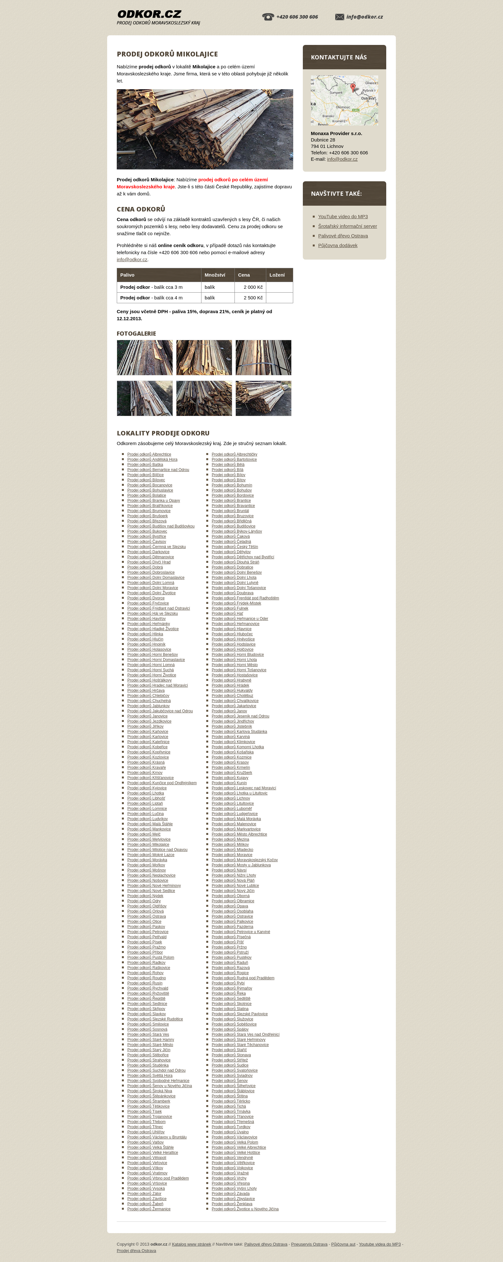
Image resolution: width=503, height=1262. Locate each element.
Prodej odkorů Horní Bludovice (238, 654)
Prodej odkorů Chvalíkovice (235, 701)
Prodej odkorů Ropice (230, 973)
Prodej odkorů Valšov (145, 1142)
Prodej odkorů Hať (227, 613)
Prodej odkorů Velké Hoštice (236, 1152)
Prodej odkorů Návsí (229, 870)
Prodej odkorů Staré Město (150, 1045)
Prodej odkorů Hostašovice (235, 675)
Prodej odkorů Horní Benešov (152, 654)
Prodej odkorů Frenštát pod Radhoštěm (245, 598)
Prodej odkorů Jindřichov (233, 721)
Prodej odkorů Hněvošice (233, 639)
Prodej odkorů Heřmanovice (236, 624)
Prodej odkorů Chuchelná (149, 701)
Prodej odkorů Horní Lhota (234, 659)
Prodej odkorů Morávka (147, 860)
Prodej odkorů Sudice (230, 1065)
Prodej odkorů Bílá (227, 470)
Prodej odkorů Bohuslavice (150, 490)
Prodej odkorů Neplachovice (151, 875)
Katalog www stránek (191, 1244)
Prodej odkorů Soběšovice (234, 1024)
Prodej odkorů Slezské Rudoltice (155, 1019)
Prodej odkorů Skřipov (146, 1009)
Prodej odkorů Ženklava (232, 1204)
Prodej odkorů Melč (143, 834)
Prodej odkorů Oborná (231, 896)
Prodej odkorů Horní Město (235, 665)
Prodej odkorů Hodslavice (234, 644)
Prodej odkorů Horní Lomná (151, 665)
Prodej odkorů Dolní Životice (151, 593)
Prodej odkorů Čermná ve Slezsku (156, 547)
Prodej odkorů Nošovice (147, 880)
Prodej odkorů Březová (146, 521)
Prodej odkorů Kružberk (232, 772)
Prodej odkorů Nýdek (145, 896)
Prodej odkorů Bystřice (146, 536)
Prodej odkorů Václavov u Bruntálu (157, 1137)
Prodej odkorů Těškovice (148, 1106)
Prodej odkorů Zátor (144, 1193)
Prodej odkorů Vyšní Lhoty (234, 1188)
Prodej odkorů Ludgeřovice (235, 813)
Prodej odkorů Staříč (229, 1050)
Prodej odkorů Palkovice (232, 921)
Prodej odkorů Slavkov (146, 1014)
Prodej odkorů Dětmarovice (150, 557)
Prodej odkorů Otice (144, 921)
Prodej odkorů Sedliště (231, 998)
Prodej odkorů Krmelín (231, 767)
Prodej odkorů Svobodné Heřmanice (158, 1080)
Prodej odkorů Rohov (145, 973)
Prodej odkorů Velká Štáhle (150, 1147)
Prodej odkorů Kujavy (230, 778)
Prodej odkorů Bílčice (145, 475)
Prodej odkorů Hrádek (230, 685)
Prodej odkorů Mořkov (146, 865)
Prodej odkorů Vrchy (229, 1178)
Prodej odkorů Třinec (145, 1127)
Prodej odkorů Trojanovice (149, 1116)
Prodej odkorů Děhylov (231, 552)
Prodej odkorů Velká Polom (235, 1142)
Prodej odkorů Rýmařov (232, 988)
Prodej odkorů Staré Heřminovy (238, 1039)
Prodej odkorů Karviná (231, 736)
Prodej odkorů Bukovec (147, 531)
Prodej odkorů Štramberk (148, 1101)
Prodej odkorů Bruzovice (233, 516)
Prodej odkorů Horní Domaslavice (156, 659)
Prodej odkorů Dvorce (146, 598)
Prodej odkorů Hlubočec (232, 634)
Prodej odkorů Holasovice (149, 649)
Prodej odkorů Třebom (146, 1122)
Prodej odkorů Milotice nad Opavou (157, 849)
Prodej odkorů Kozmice (232, 757)
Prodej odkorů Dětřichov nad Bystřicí (243, 557)
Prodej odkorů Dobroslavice (151, 572)
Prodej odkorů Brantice (231, 500)
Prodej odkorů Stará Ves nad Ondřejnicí (245, 1034)
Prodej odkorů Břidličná (232, 521)
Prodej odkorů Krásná (146, 762)
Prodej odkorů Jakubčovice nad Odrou (160, 711)
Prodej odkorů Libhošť (146, 798)
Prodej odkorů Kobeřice (147, 747)
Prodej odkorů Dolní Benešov (237, 572)
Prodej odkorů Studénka (148, 1065)
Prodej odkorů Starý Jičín (148, 1050)
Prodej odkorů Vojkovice (232, 1168)
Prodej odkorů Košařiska (233, 752)
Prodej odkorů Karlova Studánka (239, 731)
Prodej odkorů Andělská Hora (152, 459)
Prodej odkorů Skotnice (232, 1003)
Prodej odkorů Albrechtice (149, 454)
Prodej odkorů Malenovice (234, 824)
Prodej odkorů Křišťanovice (150, 778)
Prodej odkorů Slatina (230, 1009)
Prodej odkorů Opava (230, 906)
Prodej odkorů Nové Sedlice (151, 891)
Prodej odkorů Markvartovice (236, 829)
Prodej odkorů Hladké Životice (153, 629)
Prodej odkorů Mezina (230, 839)
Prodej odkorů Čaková (231, 536)
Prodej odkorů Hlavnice (232, 629)
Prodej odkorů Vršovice (147, 1183)
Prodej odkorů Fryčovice (148, 603)
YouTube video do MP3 (343, 216)
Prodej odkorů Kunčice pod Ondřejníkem (162, 783)
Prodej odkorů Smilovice (148, 1024)
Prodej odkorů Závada (231, 1193)
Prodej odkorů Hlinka (145, 634)
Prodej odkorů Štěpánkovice (151, 1096)
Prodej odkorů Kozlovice (148, 757)
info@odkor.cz (364, 16)
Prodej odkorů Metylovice (149, 839)
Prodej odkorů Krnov (144, 772)
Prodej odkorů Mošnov (146, 870)
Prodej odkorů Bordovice (233, 495)
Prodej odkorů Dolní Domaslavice (155, 577)
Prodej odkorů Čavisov (146, 541)
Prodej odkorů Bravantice (233, 505)
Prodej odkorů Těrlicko (231, 1101)
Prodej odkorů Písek (144, 942)
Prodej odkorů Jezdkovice (149, 721)
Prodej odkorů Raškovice (148, 968)
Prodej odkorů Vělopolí (146, 1157)
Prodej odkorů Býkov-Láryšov (237, 531)
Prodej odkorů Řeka (229, 993)
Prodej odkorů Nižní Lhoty (234, 875)
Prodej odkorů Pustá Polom (150, 957)
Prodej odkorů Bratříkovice (150, 505)
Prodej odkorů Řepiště (146, 998)
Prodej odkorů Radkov (146, 962)
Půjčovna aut (343, 1244)
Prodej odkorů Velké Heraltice (152, 1152)
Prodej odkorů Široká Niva (149, 1091)
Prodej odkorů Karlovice (147, 736)
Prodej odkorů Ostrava (146, 916)
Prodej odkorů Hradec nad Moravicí (157, 685)
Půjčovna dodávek (338, 245)
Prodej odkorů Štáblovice (233, 1091)
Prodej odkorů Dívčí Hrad (149, 562)
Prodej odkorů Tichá (229, 1106)
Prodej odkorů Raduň (230, 962)
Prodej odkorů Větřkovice (233, 1163)
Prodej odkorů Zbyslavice (233, 1199)
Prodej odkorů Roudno (146, 978)
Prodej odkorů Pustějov (232, 957)
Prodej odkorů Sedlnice (147, 1003)
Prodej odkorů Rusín (144, 983)
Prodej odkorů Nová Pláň (233, 880)
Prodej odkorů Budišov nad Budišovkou (160, 526)
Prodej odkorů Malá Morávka (236, 819)
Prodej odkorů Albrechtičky (234, 454)
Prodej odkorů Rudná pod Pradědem (243, 978)
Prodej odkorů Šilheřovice (234, 1086)
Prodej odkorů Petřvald (146, 937)
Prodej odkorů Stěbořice (148, 1055)
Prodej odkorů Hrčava (146, 690)
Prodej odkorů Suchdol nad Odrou (156, 1070)
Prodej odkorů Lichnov (231, 798)
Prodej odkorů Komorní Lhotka (238, 747)
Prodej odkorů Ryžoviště (148, 993)
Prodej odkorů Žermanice (149, 1209)
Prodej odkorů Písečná (231, 937)
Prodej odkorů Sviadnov (232, 1075)
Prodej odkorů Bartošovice (234, 459)
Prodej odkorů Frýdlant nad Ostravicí (158, 608)
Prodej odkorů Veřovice (147, 1163)
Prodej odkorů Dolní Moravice (152, 588)
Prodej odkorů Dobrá (145, 567)
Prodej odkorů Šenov (230, 1080)
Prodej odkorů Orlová (145, 911)
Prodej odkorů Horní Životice (151, 675)
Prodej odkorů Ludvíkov (147, 819)
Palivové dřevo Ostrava (343, 235)
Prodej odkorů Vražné (230, 1173)
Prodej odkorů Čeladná (231, 541)
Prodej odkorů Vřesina (231, 1183)
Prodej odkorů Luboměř (232, 808)
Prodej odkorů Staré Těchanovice (240, 1045)
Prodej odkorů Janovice (147, 716)
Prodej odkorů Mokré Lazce (151, 855)
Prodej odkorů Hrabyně (231, 680)
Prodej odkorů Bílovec (146, 480)
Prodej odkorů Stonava (231, 1055)
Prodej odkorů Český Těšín (235, 547)
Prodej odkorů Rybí (228, 983)
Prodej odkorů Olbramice (233, 901)
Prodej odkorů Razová (231, 968)
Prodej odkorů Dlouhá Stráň (235, 562)
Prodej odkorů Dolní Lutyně (235, 582)
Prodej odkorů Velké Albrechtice (239, 1147)
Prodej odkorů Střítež (230, 1060)
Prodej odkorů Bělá (228, 464)
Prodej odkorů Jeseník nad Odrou (240, 716)
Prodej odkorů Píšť (228, 942)
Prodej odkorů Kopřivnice (148, 752)
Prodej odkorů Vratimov (147, 1173)
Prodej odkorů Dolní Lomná (150, 582)
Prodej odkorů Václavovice (234, 1137)
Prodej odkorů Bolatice (146, 495)
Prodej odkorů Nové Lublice (235, 885)
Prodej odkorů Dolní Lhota (234, 577)
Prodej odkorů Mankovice (149, 829)
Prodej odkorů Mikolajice (148, 844)
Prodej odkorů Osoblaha (232, 911)
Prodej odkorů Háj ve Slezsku (152, 613)
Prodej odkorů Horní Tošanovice (239, 670)
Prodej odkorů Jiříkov (145, 726)
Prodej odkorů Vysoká (146, 1188)
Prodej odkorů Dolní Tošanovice (239, 588)
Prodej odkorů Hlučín (145, 639)
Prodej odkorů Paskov (146, 926)
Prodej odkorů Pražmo (146, 947)
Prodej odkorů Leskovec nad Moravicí (244, 788)
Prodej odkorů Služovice (232, 1019)
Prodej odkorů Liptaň (145, 803)
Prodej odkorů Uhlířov (146, 1132)
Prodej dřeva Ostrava (136, 1250)
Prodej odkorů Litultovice (233, 803)
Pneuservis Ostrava (309, 1244)
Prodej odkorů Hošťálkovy (149, 680)
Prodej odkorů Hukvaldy (232, 690)
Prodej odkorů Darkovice (148, 552)
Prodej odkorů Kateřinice (148, 742)
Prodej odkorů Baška (145, 464)
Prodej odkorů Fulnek (230, 608)
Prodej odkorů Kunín (229, 783)
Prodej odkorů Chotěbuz (232, 695)
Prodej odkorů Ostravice (232, 916)
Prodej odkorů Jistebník (232, 726)
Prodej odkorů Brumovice (149, 511)
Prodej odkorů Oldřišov (146, 906)
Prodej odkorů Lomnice (147, 808)
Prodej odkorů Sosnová (147, 1029)
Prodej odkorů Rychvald (147, 988)
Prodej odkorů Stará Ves (148, 1034)
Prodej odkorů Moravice (232, 855)
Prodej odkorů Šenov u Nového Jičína (159, 1086)
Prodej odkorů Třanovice (233, 1116)
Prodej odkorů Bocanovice (149, 485)
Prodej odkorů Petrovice (147, 932)
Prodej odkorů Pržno (229, 947)
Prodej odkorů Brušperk (147, 516)
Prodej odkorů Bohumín (232, 485)
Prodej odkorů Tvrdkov (231, 1127)
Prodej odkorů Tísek (144, 1111)
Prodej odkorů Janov (229, 711)
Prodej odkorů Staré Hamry (150, 1039)
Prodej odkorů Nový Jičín (233, 891)
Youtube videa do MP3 (380, 1244)
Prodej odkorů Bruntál (230, 511)
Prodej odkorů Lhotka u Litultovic (240, 793)
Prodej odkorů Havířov (146, 618)
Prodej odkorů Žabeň (145, 1204)
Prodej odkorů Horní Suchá (150, 670)
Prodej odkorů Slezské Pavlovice (240, 1014)
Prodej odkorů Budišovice (233, 526)
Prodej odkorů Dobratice (232, 567)
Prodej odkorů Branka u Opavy (153, 500)
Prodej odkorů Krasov (230, 762)
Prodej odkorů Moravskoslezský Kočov (245, 860)
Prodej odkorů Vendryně (232, 1157)
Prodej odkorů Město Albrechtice (239, 834)
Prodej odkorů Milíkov (230, 844)
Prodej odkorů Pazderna (232, 926)
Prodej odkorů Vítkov (145, 1168)
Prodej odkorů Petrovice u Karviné (241, 932)
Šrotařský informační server (347, 226)
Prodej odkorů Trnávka (231, 1111)
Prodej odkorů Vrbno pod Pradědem (158, 1178)
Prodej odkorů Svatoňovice (235, 1070)
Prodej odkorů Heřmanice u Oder (240, 618)
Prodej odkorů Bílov (228, 475)
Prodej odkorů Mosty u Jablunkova (241, 865)
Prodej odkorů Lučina (145, 813)
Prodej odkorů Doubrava (232, 593)
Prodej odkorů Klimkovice (233, 742)
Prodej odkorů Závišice (146, 1199)
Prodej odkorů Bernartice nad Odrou (158, 470)
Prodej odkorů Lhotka (145, 793)
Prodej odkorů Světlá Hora (150, 1075)
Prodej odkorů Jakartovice (234, 706)
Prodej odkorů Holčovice (232, 649)
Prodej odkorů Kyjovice (147, 788)
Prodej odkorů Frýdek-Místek (236, 603)
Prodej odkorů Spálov (230, 1029)
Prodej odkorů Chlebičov (148, 695)
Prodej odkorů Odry (144, 901)
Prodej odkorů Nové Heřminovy (154, 885)
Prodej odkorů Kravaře (146, 767)
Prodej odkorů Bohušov (232, 490)
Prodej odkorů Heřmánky (148, 624)
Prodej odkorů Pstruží (230, 952)
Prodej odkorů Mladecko (232, 849)
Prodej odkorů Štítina (230, 1096)
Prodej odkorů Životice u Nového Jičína (245, 1209)
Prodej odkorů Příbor (145, 952)
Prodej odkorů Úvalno (230, 1132)
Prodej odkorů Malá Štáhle (150, 824)
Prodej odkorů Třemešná (233, 1122)
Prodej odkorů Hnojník (146, 644)
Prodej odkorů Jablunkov (148, 706)
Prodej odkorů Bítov (228, 480)
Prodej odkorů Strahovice (149, 1060)
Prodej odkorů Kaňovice (147, 731)
